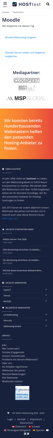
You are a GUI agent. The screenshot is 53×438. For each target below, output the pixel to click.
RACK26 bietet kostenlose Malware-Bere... (23, 270)
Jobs (4, 345)
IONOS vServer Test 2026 (14, 239)
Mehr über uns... (11, 218)
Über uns (7, 363)
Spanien (39, 430)
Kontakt (21, 419)
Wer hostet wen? (11, 348)
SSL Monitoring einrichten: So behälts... (21, 260)
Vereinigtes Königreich (17, 430)
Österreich (19, 426)
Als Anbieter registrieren (15, 366)
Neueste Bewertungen (14, 374)
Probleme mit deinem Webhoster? (20, 359)
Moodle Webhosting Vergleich (20, 37)
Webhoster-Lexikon (12, 381)
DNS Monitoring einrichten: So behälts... (22, 249)
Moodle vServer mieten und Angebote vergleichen (25, 54)
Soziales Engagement (13, 352)
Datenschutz (26, 422)
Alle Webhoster (10, 377)
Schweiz (34, 426)
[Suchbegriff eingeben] (48, 4)
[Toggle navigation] (5, 4)
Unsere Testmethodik (13, 356)
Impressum (36, 419)
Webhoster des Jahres (13, 370)
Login (10, 419)
